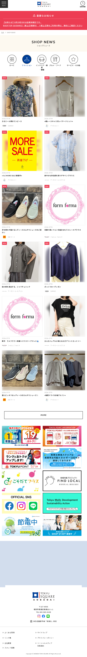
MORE (44, 415)
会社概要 (8, 643)
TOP (2, 32)
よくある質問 (9, 632)
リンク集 (8, 638)
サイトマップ (42, 632)
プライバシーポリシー (45, 638)
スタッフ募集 (9, 648)
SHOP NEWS (11, 32)
